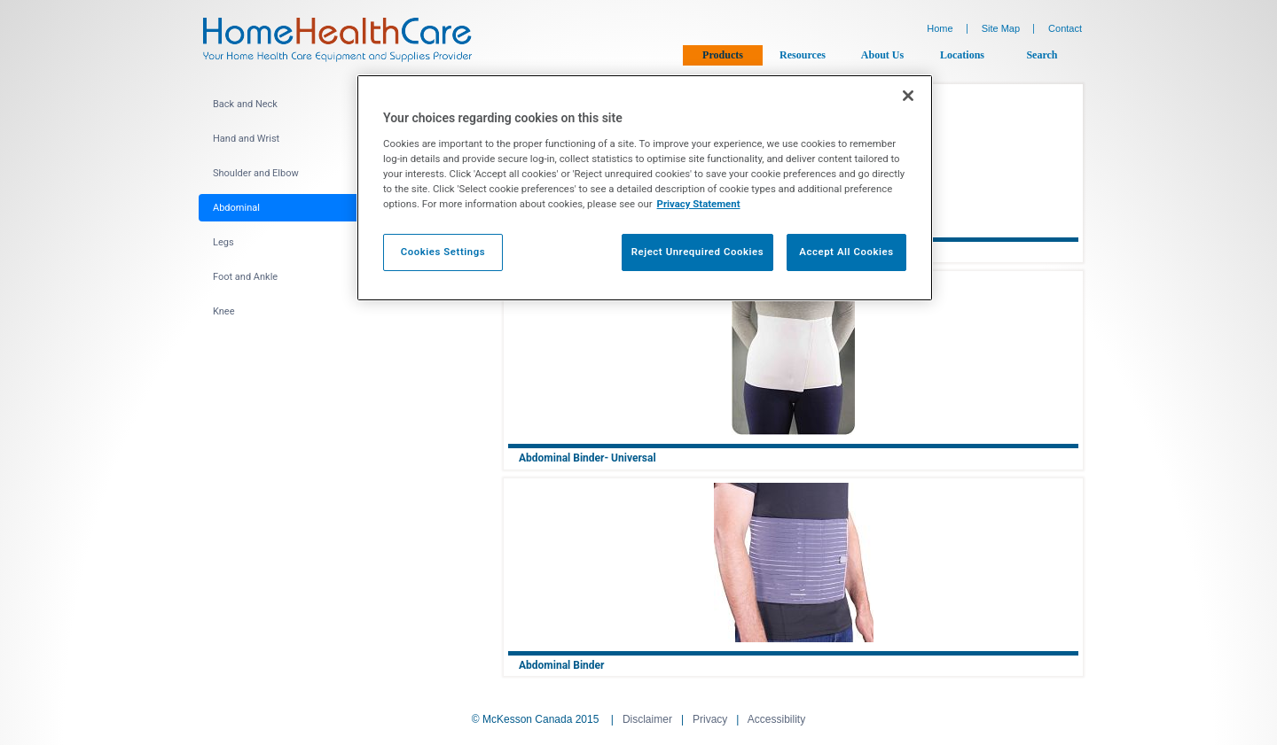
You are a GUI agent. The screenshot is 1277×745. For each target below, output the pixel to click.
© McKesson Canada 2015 (535, 719)
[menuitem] (336, 104)
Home (939, 28)
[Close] (908, 95)
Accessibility (776, 719)
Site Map (1001, 28)
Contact (1065, 28)
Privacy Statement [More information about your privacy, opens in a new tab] (698, 204)
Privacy (710, 719)
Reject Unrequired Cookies (697, 251)
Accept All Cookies (846, 251)
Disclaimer (647, 719)
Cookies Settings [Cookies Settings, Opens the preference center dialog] (443, 251)
